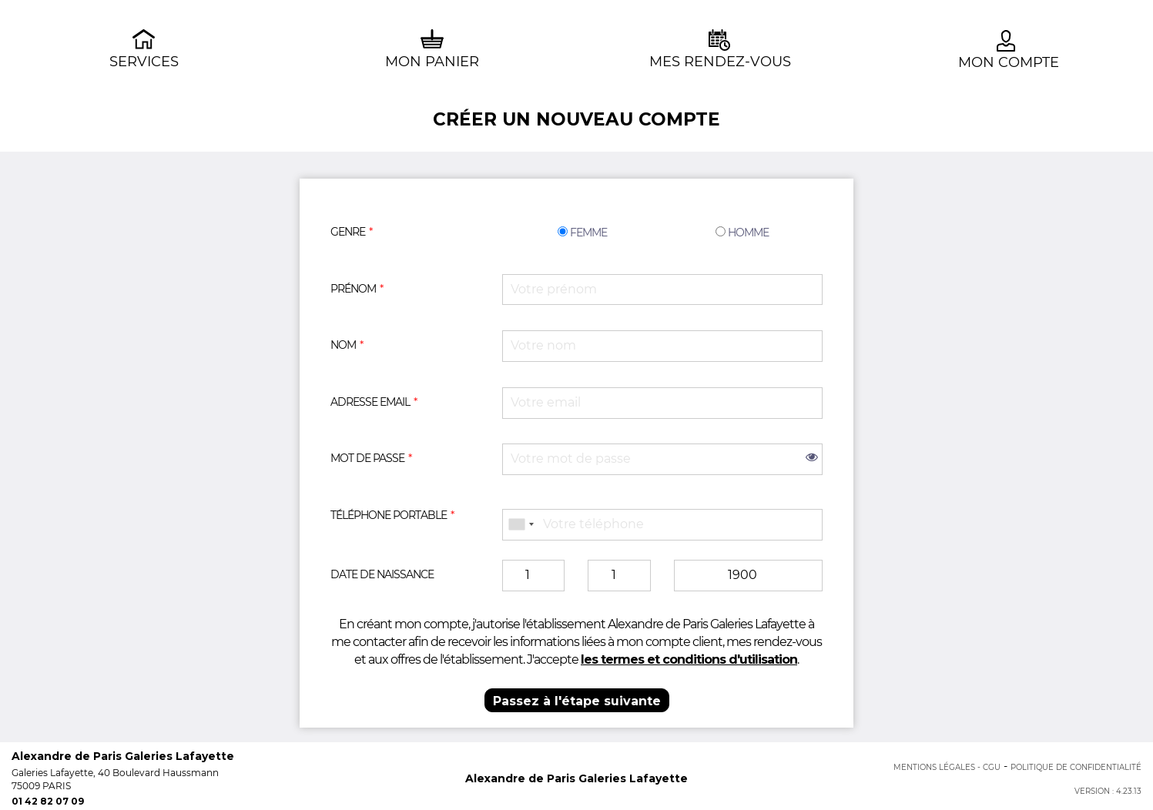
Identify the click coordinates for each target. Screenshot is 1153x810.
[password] (662, 459)
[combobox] (520, 525)
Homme (742, 232)
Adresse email (370, 402)
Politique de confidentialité (1076, 767)
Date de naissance (382, 574)
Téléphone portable (388, 515)
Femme (582, 232)
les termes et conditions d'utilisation (689, 659)
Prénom (353, 289)
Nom (343, 345)
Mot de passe (367, 458)
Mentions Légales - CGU (946, 767)
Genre (347, 232)
